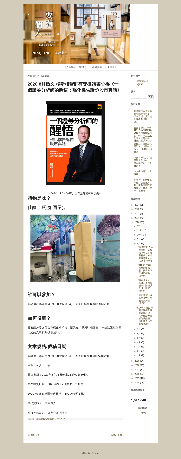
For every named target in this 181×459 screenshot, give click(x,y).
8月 (139, 243)
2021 (137, 218)
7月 (139, 329)
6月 (139, 333)
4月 (139, 342)
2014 (137, 382)
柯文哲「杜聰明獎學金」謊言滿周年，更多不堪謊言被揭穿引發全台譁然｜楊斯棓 (143, 185)
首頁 (143, 413)
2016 (137, 374)
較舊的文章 (116, 435)
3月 (139, 347)
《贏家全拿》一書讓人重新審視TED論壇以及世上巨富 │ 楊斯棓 (144, 285)
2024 (137, 205)
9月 (139, 239)
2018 (137, 365)
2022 (137, 213)
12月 (139, 226)
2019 (137, 361)
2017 (137, 369)
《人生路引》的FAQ (75, 67)
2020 (137, 222)
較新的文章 (34, 435)
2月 (139, 351)
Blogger (96, 453)
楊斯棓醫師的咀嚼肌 (45, 419)
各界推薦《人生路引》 (104, 67)
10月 (139, 235)
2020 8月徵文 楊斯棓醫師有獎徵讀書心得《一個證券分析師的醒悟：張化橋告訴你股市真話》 (145, 316)
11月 (139, 230)
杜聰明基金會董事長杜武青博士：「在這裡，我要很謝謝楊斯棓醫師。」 (143, 116)
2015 (137, 378)
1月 (139, 355)
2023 (137, 209)
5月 (139, 338)
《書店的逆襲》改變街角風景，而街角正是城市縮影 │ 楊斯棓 (144, 270)
